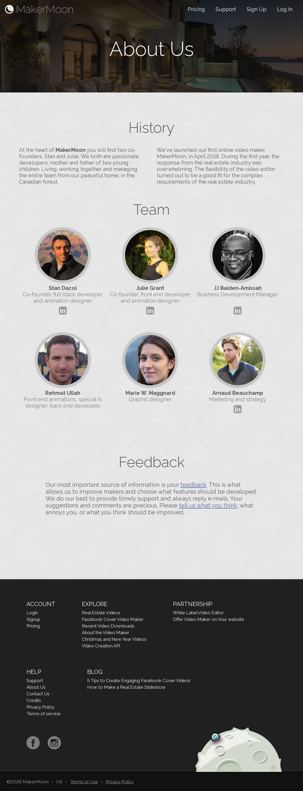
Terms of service (43, 713)
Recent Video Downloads (108, 626)
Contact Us (38, 693)
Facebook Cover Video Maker (113, 619)
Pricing (196, 9)
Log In (284, 9)
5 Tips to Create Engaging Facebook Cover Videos (138, 680)
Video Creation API (101, 645)
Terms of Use (84, 781)
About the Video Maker (105, 632)
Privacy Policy (40, 707)
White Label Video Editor (198, 612)
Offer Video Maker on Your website (208, 619)
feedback (193, 484)
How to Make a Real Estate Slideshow (126, 687)
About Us (36, 687)
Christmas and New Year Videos (114, 639)
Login (32, 612)
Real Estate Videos (101, 612)
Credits (33, 700)
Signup (33, 619)
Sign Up (256, 9)
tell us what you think (208, 505)
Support (226, 9)
